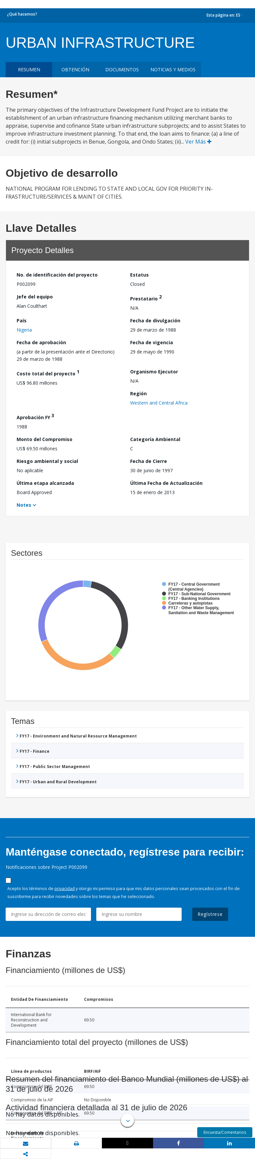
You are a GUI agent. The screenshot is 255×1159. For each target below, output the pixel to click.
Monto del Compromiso (44, 439)
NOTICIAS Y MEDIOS (173, 69)
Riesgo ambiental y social (47, 461)
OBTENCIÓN (75, 69)
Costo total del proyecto (48, 372)
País (22, 320)
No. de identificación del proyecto (57, 275)
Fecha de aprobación (41, 342)
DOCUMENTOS (122, 69)
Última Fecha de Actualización (166, 483)
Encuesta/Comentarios (225, 1132)
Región (138, 393)
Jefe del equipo (35, 296)
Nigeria (24, 330)
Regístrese (210, 914)
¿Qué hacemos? (22, 14)
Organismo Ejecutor (154, 371)
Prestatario (146, 297)
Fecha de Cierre (148, 461)
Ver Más (198, 141)
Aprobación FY (35, 416)
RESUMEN (29, 69)
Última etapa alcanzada (45, 483)
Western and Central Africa (159, 403)
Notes (24, 505)
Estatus (139, 275)
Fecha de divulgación (155, 320)
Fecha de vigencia (151, 342)
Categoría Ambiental (155, 439)
